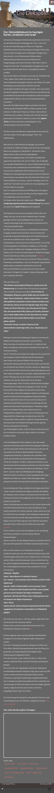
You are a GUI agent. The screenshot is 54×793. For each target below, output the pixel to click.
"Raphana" (41, 256)
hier (31, 629)
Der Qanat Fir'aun (8, 784)
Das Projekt (21, 764)
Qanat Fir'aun (10, 764)
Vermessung (33, 764)
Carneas (7, 527)
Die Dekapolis (33, 13)
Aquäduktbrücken (27, 768)
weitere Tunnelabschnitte (14, 773)
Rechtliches (9, 777)
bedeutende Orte (11, 768)
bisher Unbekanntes (34, 773)
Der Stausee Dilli (46, 784)
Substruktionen (42, 768)
